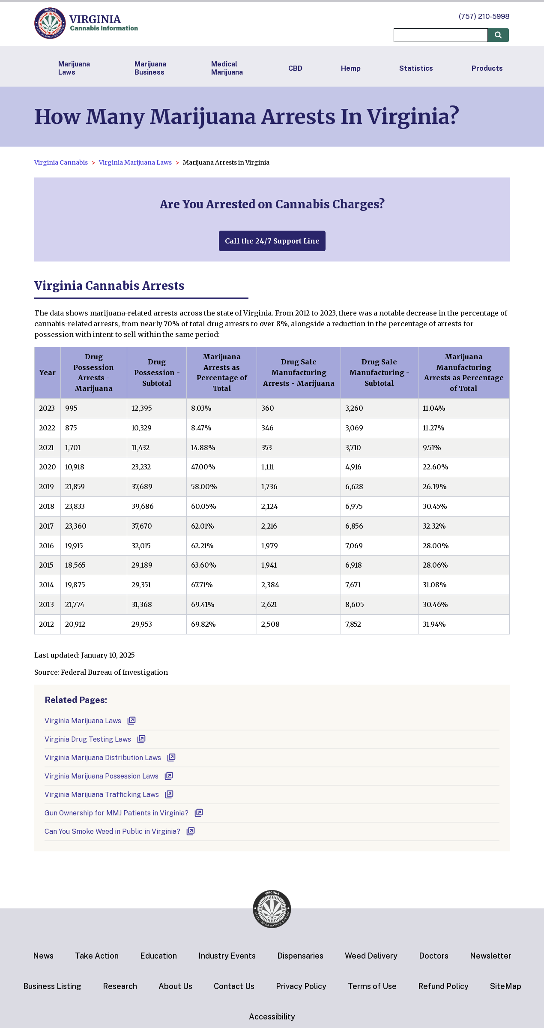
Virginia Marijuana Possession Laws (109, 776)
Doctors (433, 955)
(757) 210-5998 (484, 16)
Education (158, 955)
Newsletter (490, 955)
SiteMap (505, 986)
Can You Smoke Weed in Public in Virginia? (120, 831)
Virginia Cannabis (61, 162)
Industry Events (227, 955)
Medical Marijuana (227, 68)
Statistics (416, 68)
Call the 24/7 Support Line (272, 241)
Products (487, 68)
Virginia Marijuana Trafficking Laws (109, 794)
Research (120, 986)
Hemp (351, 68)
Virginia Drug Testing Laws (95, 739)
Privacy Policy (301, 986)
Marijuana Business (150, 68)
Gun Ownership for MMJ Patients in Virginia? (124, 813)
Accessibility (272, 1016)
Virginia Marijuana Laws (135, 162)
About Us (175, 986)
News (43, 955)
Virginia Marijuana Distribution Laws (110, 757)
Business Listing (52, 986)
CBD (295, 68)
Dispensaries (300, 955)
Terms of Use (372, 986)
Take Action (97, 955)
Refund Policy (443, 986)
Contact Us (234, 986)
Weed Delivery (371, 955)
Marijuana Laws (74, 68)
